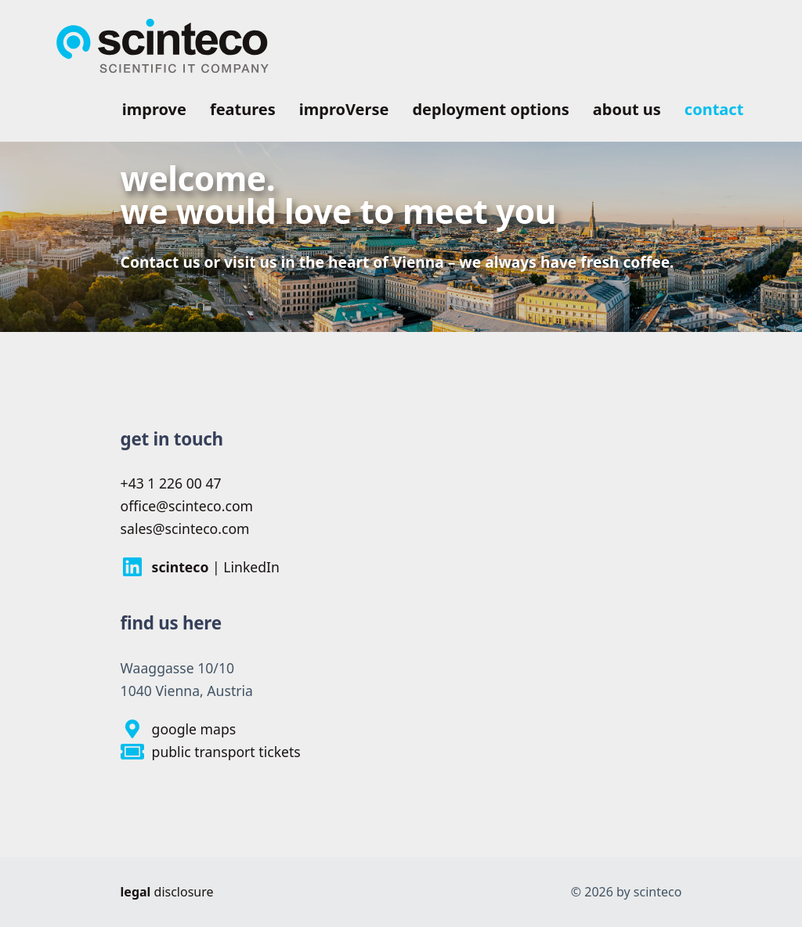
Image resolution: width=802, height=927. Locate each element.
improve (154, 109)
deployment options (490, 109)
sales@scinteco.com (185, 528)
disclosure (167, 891)
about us (627, 109)
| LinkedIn (200, 566)
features (243, 109)
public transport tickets (211, 751)
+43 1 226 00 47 (171, 483)
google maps (179, 729)
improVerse (344, 109)
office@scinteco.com (187, 505)
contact (714, 109)
